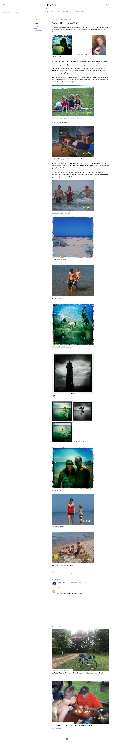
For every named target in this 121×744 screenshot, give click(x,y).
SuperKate (48, 5)
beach (36, 26)
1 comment (59, 675)
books (59, 591)
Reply (59, 587)
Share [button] (35, 19)
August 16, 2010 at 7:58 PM (67, 591)
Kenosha (36, 28)
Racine (36, 33)
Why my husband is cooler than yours (73, 725)
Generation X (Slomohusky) (65, 582)
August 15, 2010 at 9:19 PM (80, 582)
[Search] (108, 5)
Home (42, 11)
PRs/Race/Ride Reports (71, 11)
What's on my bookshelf (53, 11)
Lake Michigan (38, 30)
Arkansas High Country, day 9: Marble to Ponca (77, 673)
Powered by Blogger (72, 739)
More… (83, 11)
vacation (36, 35)
